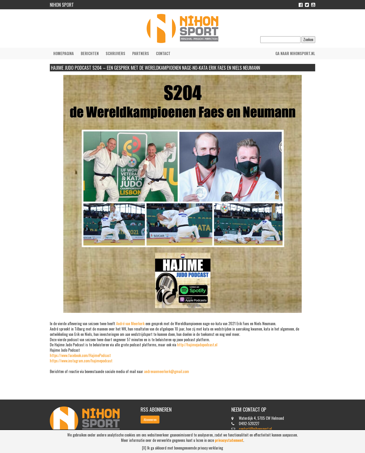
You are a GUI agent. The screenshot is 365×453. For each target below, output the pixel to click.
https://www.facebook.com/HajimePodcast (80, 355)
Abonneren (150, 419)
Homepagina (63, 53)
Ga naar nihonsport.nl (295, 53)
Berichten (90, 53)
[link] (130, 323)
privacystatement (229, 440)
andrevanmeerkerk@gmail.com (166, 371)
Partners (140, 53)
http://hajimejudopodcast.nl (197, 344)
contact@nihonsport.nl (255, 429)
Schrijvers (115, 53)
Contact (163, 53)
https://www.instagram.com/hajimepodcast (81, 361)
